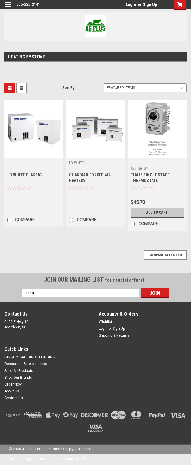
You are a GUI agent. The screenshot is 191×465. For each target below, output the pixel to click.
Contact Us (13, 398)
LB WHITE (76, 163)
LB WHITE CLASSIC (24, 175)
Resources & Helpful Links (25, 364)
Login (131, 4)
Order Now (13, 384)
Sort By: (68, 87)
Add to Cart (157, 212)
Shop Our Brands (18, 377)
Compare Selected (165, 255)
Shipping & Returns (114, 335)
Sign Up (150, 4)
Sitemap (83, 449)
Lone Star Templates (83, 459)
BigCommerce (36, 459)
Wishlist (105, 322)
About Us (11, 391)
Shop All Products (18, 371)
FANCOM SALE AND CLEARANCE (30, 357)
